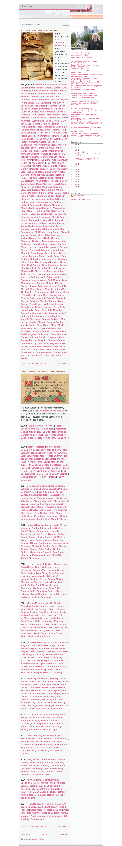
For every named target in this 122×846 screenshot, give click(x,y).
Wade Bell (48, 220)
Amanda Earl (37, 97)
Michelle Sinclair (44, 289)
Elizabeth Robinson (31, 769)
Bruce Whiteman (43, 567)
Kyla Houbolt (41, 513)
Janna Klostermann (31, 226)
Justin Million (27, 184)
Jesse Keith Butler (40, 229)
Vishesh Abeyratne (55, 349)
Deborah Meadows (47, 453)
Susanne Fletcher (57, 340)
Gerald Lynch (29, 295)
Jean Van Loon (44, 139)
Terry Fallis (59, 307)
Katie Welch (35, 220)
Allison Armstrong (40, 217)
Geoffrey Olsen (46, 492)
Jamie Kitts (49, 462)
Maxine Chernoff (42, 501)
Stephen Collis (28, 651)
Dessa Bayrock (52, 88)
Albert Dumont (45, 214)
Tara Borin (58, 552)
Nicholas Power (60, 160)
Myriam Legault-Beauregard (44, 247)
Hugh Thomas (57, 645)
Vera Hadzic (27, 172)
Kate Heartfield (47, 112)
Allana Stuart (27, 208)
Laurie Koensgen (39, 91)
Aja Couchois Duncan (49, 543)
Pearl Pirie (43, 133)
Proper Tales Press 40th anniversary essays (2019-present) (84, 65)
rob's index (26, 6)
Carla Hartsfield (56, 175)
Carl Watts (39, 747)
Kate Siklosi (53, 684)
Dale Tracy (57, 672)
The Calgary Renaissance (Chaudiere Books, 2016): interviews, (85, 79)
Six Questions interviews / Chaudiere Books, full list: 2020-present (84, 62)
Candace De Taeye (57, 534)
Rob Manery (27, 232)
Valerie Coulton (55, 528)
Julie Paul (56, 471)
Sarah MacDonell (45, 591)
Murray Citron (57, 295)
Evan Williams (28, 531)
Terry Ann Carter (58, 133)
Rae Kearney (56, 495)
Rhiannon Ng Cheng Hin (33, 271)
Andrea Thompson (50, 154)
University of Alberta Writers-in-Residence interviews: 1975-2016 (86, 82)
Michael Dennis (55, 717)
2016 (76, 167)
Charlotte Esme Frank (32, 253)
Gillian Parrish (28, 657)
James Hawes (28, 534)
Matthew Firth (38, 118)
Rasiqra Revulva (35, 525)
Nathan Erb (60, 289)
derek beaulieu (37, 786)
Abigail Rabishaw (39, 286)
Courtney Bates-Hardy (56, 465)
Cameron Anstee (37, 142)
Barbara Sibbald (45, 283)
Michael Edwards (29, 663)
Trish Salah (50, 624)
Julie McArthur (55, 310)
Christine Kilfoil (36, 349)
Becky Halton (36, 235)
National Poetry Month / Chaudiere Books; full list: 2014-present (86, 75)
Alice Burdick (36, 696)
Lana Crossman (46, 196)
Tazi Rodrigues (28, 334)
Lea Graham (41, 609)
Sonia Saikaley (43, 208)
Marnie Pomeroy (29, 193)
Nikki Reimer (57, 660)
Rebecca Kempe (43, 307)
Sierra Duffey (27, 289)
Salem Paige (27, 262)
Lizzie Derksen (34, 642)
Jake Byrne (26, 501)
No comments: (63, 363)
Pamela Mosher (28, 196)
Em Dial (26, 468)
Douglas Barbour (55, 654)
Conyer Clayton (56, 579)
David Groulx (28, 139)
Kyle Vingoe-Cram (59, 292)
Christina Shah (42, 172)
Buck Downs (27, 621)
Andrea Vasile (28, 274)
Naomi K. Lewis (29, 214)
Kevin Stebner (35, 462)
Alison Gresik (28, 187)
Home (45, 834)
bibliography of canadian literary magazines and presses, (83, 90)
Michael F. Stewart (56, 199)
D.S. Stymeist (43, 103)
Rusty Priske (43, 130)
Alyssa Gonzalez (29, 328)
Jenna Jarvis (39, 717)
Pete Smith (58, 501)
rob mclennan (38, 199)
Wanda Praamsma (30, 154)
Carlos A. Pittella (60, 468)
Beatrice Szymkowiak (38, 486)
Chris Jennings (28, 133)
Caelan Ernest (44, 537)
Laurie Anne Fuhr (56, 271)
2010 (76, 179)
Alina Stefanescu (37, 666)
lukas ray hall (60, 627)
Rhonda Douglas (50, 813)
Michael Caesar (56, 223)
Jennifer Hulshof (57, 313)
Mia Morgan (28, 654)
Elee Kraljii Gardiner (31, 690)
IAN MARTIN (58, 130)
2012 (76, 174)
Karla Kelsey (28, 471)
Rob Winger (37, 166)
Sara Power (36, 304)
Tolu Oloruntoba (47, 477)
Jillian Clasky (58, 325)
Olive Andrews (52, 235)
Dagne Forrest (57, 343)
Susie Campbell (57, 573)
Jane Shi (34, 429)
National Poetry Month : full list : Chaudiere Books (43, 372)
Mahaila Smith (28, 325)
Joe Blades (34, 708)
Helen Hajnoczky (43, 621)
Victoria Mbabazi (45, 498)
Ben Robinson (36, 624)
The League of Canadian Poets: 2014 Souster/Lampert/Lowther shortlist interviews (84, 103)
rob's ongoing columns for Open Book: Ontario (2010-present (85, 119)
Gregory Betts (28, 591)
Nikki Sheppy (36, 762)
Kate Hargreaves (39, 723)
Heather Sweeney (46, 651)
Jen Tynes (48, 426)
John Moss (42, 295)
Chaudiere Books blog (49, 411)
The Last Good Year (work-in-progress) (85, 133)
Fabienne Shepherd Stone (43, 301)
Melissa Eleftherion (30, 615)
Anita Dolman (28, 705)
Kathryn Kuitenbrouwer (33, 316)
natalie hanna (57, 618)
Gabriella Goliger (29, 112)
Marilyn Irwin (33, 813)
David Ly (40, 654)
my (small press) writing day (81, 109)
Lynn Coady (27, 310)
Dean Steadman (50, 265)
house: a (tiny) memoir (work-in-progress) (86, 136)
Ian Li (23, 355)
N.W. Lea (25, 576)
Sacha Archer (40, 588)
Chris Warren (38, 684)
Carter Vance (27, 352)
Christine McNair (47, 328)
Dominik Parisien (50, 319)
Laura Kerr (56, 531)
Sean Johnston (58, 145)
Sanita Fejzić (43, 660)
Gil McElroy (59, 537)
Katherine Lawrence (40, 259)
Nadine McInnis (41, 124)
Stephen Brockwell (51, 681)
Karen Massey (28, 702)
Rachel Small (40, 151)
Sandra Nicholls (58, 91)
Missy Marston (41, 145)
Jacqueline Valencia (57, 450)
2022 (76, 145)
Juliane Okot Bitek (37, 573)
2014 (76, 172)
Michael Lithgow (41, 160)
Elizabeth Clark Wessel (32, 507)
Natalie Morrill (40, 190)
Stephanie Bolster (41, 546)
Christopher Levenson (52, 157)
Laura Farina (28, 130)
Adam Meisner (43, 181)
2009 (76, 182)
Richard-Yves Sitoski (31, 205)
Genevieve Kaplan (30, 606)
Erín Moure (45, 510)
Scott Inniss (43, 471)
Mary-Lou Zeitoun (30, 277)
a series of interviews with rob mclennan (86, 128)
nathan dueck (28, 750)
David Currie (27, 307)
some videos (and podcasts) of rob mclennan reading (84, 130)
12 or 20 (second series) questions (84, 95)
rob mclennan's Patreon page (82, 57)
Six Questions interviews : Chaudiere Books (40, 30)
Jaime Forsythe (28, 648)
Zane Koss (63, 438)
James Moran (39, 280)
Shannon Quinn (37, 256)
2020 (76, 150)
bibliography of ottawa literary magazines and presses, (86, 86)
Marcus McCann (45, 772)
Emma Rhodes (59, 546)
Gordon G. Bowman (40, 250)
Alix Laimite (27, 292)
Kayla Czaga (57, 657)
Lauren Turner (53, 747)
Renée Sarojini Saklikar (54, 687)
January (79, 152)
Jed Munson (47, 429)
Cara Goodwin (59, 331)
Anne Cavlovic (35, 355)
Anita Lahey (28, 103)
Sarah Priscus (46, 178)
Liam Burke (53, 232)
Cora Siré (49, 355)
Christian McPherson (41, 109)
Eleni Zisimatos (54, 816)
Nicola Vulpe (27, 136)
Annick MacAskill (57, 666)
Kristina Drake (38, 699)
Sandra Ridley (39, 528)
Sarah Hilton (27, 567)
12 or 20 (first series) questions (82, 97)
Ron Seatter (38, 115)
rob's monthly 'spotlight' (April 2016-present (84, 115)
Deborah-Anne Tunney (50, 148)
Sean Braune (27, 741)
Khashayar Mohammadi (33, 555)
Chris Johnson (28, 94)
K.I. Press (52, 106)
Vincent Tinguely (41, 331)
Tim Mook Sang (60, 136)
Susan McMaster (58, 169)
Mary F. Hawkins (35, 211)
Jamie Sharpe (60, 744)
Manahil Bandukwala (46, 84)
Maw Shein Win (54, 555)
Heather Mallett (37, 322)
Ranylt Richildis (29, 178)
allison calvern (59, 274)
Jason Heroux (36, 459)
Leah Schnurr (59, 250)
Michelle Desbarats (41, 597)
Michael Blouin (28, 238)
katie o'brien (50, 582)
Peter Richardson (39, 169)
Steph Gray (59, 540)
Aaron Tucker (57, 723)
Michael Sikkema (39, 618)
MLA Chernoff (28, 660)
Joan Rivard (43, 325)
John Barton (57, 103)
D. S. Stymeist (36, 465)
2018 (76, 164)
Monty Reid (26, 151)
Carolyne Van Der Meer (46, 262)
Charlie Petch (49, 432)
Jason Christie (44, 702)
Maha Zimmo (62, 127)
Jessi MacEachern (54, 435)
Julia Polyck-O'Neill (31, 681)
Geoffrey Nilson (29, 543)
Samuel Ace (43, 531)
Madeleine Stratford (53, 304)
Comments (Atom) (37, 839)
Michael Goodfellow (31, 432)
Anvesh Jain (51, 253)
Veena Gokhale (50, 346)
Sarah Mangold (43, 585)
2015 (76, 169)
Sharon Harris (40, 693)
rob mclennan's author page (81, 53)
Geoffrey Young (29, 492)
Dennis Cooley (28, 537)
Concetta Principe (57, 489)
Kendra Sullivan (54, 456)
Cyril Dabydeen (39, 175)
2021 (76, 147)
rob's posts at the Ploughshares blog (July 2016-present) (86, 111)
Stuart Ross (43, 657)
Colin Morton (52, 121)
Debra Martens (43, 184)
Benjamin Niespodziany (33, 450)
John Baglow (53, 316)
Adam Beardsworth (54, 504)
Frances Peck (28, 298)
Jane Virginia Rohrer (37, 678)
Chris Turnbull (58, 765)
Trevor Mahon (42, 292)
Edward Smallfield (41, 468)
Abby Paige (38, 121)
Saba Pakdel (55, 588)
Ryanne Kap (60, 564)
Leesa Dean (50, 459)
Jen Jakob (43, 343)
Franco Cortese (57, 609)
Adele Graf (26, 160)
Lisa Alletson (43, 274)
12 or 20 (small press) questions (83, 93)
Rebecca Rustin (29, 612)
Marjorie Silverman (30, 319)
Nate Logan (52, 516)
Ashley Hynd (47, 606)
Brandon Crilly (59, 181)
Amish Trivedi (50, 642)
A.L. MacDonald (38, 337)
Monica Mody (38, 576)
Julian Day (33, 157)
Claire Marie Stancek (40, 552)
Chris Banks (27, 513)
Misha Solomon (43, 636)
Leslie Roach (53, 256)
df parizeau (48, 226)
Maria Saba (46, 277)
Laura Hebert (61, 352)
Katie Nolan (59, 268)
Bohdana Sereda (44, 352)
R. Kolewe (49, 696)
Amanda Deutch (29, 549)
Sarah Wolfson (28, 453)
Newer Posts (25, 834)
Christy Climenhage (31, 346)
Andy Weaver (36, 435)
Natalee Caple (50, 729)
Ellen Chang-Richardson (33, 106)
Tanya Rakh (44, 238)
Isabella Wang (43, 705)
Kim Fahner (51, 166)
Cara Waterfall (43, 187)
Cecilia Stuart (53, 603)
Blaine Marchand (40, 100)
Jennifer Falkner (29, 148)
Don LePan (40, 310)
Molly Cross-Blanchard (48, 726)
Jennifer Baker (42, 136)
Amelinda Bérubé (45, 298)
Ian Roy (57, 109)
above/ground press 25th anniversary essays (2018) (85, 71)
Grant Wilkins (56, 190)
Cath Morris (54, 280)
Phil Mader (40, 232)
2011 (76, 177)
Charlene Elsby (28, 343)
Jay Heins (51, 163)
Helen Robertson (45, 127)
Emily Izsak (63, 651)
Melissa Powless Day (45, 438)
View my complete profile (80, 199)
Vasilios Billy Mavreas (41, 627)
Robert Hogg (59, 184)
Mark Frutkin (36, 88)
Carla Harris (27, 438)
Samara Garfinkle (58, 286)
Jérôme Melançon (53, 205)
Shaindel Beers (38, 579)
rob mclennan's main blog (80, 55)
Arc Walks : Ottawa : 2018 (80, 69)
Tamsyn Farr (27, 340)
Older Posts (64, 834)
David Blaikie (44, 268)
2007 (76, 187)
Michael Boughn (29, 477)
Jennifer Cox (57, 229)
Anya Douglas (34, 780)
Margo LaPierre (42, 672)
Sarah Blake (42, 519)
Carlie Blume (55, 633)
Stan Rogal (43, 648)
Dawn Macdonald (35, 456)
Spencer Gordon (55, 322)
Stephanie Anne (56, 337)
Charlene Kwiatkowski (33, 163)
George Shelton (39, 489)
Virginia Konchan (35, 603)
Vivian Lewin (27, 540)
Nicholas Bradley (29, 510)
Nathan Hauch (28, 202)
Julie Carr (48, 564)
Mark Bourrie (34, 265)
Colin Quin (40, 340)
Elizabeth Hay (53, 118)
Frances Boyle (53, 115)
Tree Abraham (60, 259)
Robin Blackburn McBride (34, 313)
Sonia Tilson (61, 193)
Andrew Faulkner (38, 223)
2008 (76, 184)
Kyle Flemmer (60, 510)
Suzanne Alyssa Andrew (49, 202)
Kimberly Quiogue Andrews (46, 241)
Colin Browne (56, 151)
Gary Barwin (41, 720)
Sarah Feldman (40, 244)
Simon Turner (46, 193)
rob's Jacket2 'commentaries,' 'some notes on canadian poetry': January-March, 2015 (87, 122)
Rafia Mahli (43, 334)
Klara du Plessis (59, 519)
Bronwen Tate (40, 570)
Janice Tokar (27, 798)
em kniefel (55, 594)
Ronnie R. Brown (46, 94)
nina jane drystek (59, 100)
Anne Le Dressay (48, 807)
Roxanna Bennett (29, 630)
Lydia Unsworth (48, 663)
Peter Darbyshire (54, 211)
